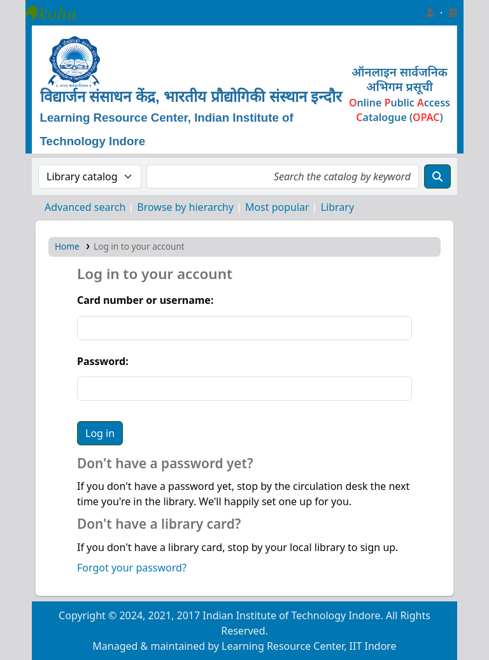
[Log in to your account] (430, 13)
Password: (103, 361)
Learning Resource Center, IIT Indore (57, 12)
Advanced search (85, 207)
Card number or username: (145, 300)
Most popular (277, 207)
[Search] (437, 176)
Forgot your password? (132, 568)
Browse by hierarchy (185, 207)
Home (67, 246)
